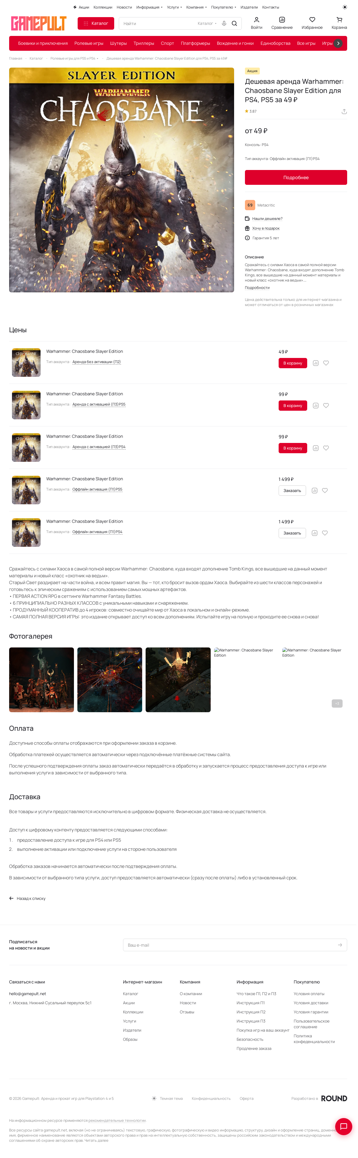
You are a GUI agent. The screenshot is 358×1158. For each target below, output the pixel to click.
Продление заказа (254, 1048)
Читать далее (96, 1140)
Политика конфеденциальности (314, 1038)
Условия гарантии (311, 1012)
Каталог (130, 993)
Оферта (247, 1098)
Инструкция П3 (251, 1021)
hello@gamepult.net (27, 993)
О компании (191, 993)
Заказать (292, 490)
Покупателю (307, 982)
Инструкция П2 (251, 1012)
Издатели (132, 1030)
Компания (190, 982)
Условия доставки (311, 1002)
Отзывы (187, 1012)
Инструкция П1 (251, 1002)
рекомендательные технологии (117, 1120)
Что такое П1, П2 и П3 (256, 993)
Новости (188, 1002)
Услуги (129, 1021)
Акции (129, 1002)
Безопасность (250, 1039)
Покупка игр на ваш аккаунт (263, 1030)
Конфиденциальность (211, 1098)
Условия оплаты (309, 993)
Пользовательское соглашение (311, 1023)
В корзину (292, 363)
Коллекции (133, 1012)
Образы (130, 1039)
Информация (250, 982)
